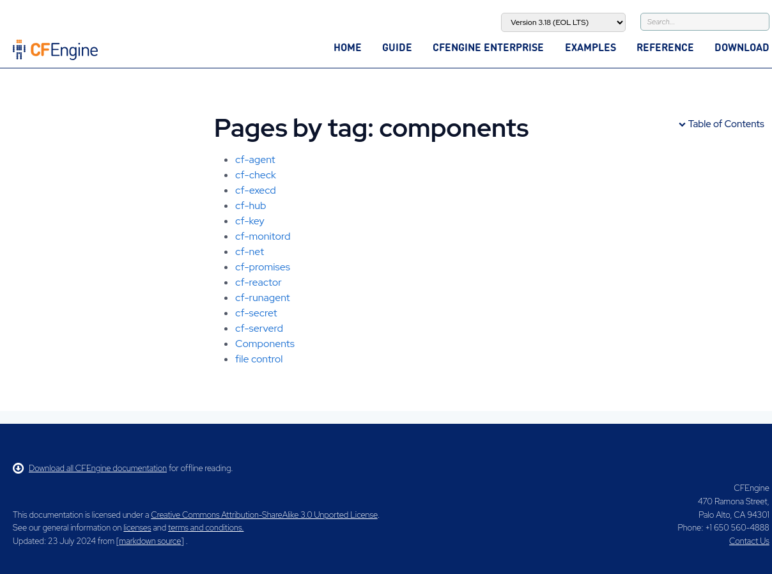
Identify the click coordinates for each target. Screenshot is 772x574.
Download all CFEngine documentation (90, 468)
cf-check (255, 175)
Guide (397, 47)
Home (348, 47)
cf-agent (255, 159)
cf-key (250, 221)
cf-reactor (258, 282)
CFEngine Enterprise (488, 47)
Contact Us (749, 541)
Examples (590, 47)
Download (741, 47)
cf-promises (262, 267)
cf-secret (256, 313)
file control (258, 359)
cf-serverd (259, 328)
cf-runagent (262, 297)
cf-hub (250, 205)
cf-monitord (262, 236)
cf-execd (255, 190)
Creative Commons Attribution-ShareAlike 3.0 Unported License (264, 514)
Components (265, 343)
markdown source (150, 541)
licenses (137, 527)
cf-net (249, 251)
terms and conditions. (205, 527)
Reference (665, 47)
